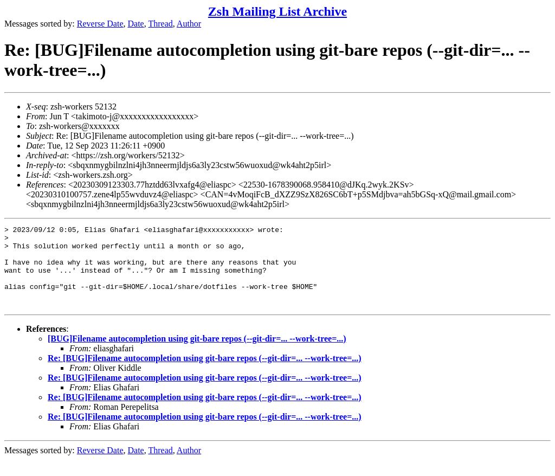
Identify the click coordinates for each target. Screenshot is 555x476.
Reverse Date (100, 23)
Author (189, 23)
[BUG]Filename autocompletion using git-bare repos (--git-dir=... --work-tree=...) (197, 354)
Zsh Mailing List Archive (277, 11)
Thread (160, 23)
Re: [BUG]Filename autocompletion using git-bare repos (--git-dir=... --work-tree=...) (205, 374)
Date (136, 23)
